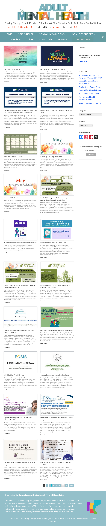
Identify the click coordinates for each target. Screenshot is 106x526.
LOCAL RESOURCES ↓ (83, 34)
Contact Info (45, 39)
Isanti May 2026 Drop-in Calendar (51, 157)
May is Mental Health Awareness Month (52, 69)
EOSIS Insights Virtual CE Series (14, 375)
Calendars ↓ (16, 39)
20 (66, 485)
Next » (71, 485)
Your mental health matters (12, 69)
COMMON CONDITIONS (52, 34)
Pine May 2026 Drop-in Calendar (14, 198)
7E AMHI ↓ (63, 39)
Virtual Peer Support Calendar (13, 157)
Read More (7, 81)
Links (30, 39)
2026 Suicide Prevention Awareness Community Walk (20, 242)
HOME (8, 34)
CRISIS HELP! (25, 34)
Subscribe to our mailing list (91, 147)
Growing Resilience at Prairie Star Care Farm (54, 375)
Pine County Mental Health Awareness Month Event (56, 330)
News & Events (82, 39)
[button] (103, 37)
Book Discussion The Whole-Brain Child (53, 242)
